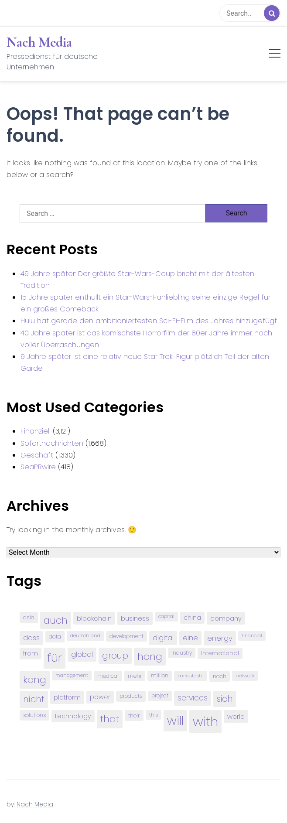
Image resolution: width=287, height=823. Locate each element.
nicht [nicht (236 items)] (33, 699)
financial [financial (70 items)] (252, 635)
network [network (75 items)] (245, 675)
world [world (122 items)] (236, 716)
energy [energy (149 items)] (219, 638)
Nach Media (39, 42)
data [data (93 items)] (55, 636)
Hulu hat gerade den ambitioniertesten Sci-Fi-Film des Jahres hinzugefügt (148, 321)
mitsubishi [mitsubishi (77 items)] (191, 675)
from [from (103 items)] (30, 653)
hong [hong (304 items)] (149, 656)
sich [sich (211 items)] (224, 699)
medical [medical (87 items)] (108, 676)
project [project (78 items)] (159, 695)
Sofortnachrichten (51, 443)
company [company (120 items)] (226, 618)
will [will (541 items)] (175, 721)
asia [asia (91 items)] (28, 617)
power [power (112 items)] (100, 697)
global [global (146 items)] (82, 654)
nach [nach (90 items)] (219, 676)
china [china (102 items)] (192, 618)
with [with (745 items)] (205, 722)
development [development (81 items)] (126, 636)
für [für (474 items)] (54, 658)
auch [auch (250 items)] (56, 620)
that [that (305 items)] (109, 719)
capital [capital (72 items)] (166, 616)
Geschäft (36, 455)
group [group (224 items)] (115, 655)
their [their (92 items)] (134, 715)
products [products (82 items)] (131, 696)
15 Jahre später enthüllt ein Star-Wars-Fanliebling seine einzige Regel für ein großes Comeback (145, 303)
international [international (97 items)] (220, 653)
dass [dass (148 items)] (31, 638)
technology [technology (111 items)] (73, 716)
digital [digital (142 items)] (163, 638)
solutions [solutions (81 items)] (34, 715)
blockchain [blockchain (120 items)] (94, 618)
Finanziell (35, 431)
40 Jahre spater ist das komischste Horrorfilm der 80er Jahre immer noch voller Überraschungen (146, 339)
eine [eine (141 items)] (190, 638)
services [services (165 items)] (193, 698)
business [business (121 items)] (135, 618)
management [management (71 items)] (71, 675)
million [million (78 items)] (159, 675)
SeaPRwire (38, 467)
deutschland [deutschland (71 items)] (85, 635)
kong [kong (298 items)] (34, 679)
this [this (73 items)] (153, 714)
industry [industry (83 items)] (181, 652)
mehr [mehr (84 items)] (135, 676)
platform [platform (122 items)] (67, 697)
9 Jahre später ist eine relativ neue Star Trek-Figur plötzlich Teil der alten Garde (144, 362)
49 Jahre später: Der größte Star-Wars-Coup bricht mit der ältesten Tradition (137, 279)
